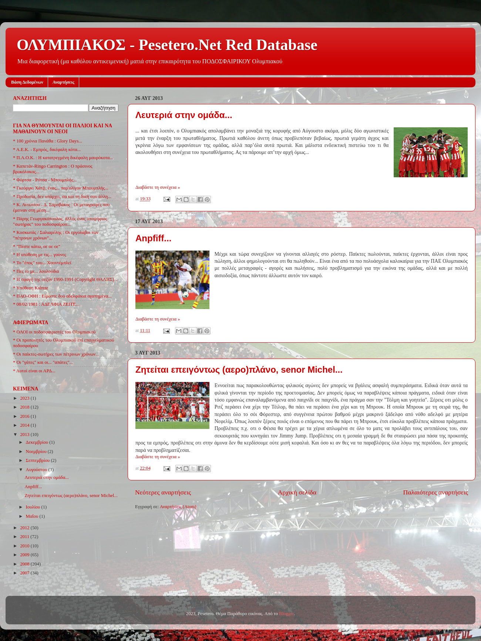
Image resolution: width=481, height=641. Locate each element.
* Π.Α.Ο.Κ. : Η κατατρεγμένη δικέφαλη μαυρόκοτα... (63, 157)
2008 (25, 564)
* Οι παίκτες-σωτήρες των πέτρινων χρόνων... (56, 354)
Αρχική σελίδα (297, 492)
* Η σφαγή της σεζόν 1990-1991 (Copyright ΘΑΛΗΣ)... (65, 279)
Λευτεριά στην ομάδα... (183, 115)
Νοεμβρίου (37, 451)
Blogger (286, 613)
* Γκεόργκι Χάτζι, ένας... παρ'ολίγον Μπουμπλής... (60, 188)
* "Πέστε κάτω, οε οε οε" (36, 246)
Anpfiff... (153, 238)
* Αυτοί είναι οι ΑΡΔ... (34, 370)
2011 (25, 536)
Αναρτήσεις (63, 82)
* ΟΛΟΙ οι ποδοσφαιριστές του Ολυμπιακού (54, 332)
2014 (25, 425)
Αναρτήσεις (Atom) (178, 506)
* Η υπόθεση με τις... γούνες (39, 254)
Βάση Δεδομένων (27, 82)
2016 (25, 416)
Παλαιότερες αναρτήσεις (435, 492)
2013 (25, 434)
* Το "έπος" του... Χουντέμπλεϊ (42, 262)
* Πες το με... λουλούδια (36, 271)
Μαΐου (33, 516)
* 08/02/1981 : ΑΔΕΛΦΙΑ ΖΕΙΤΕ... (46, 304)
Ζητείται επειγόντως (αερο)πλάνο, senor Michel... (239, 370)
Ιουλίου (33, 507)
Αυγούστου (37, 469)
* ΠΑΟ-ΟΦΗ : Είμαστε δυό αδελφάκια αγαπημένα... (62, 296)
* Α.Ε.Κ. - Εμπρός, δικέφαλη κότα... (47, 149)
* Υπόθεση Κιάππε (30, 288)
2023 (25, 398)
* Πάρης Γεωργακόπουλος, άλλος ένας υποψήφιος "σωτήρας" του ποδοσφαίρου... (60, 221)
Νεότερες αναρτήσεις (163, 492)
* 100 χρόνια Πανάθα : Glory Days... (47, 141)
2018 (25, 407)
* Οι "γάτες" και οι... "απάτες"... (43, 362)
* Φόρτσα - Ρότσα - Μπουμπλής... (45, 179)
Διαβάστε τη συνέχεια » (157, 187)
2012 (25, 527)
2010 (25, 545)
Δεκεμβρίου (38, 442)
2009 (25, 554)
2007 (25, 572)
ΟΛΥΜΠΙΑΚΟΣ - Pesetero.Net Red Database (167, 44)
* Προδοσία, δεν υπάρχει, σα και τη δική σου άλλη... (62, 196)
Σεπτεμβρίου (38, 460)
